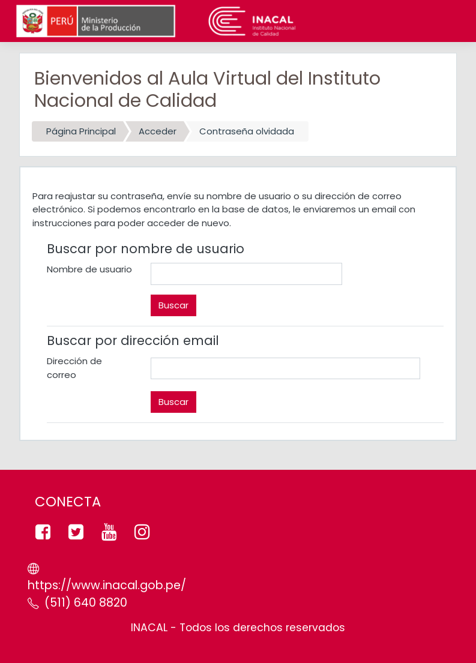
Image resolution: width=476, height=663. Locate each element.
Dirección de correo (74, 367)
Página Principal (81, 131)
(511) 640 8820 (85, 603)
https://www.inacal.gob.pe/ (107, 585)
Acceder (157, 131)
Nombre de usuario (89, 269)
